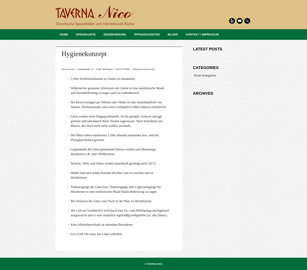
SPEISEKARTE (86, 34)
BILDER (173, 34)
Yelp (232, 21)
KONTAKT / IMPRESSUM (202, 34)
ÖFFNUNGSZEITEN (147, 34)
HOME (64, 34)
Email (240, 21)
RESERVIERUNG (115, 34)
